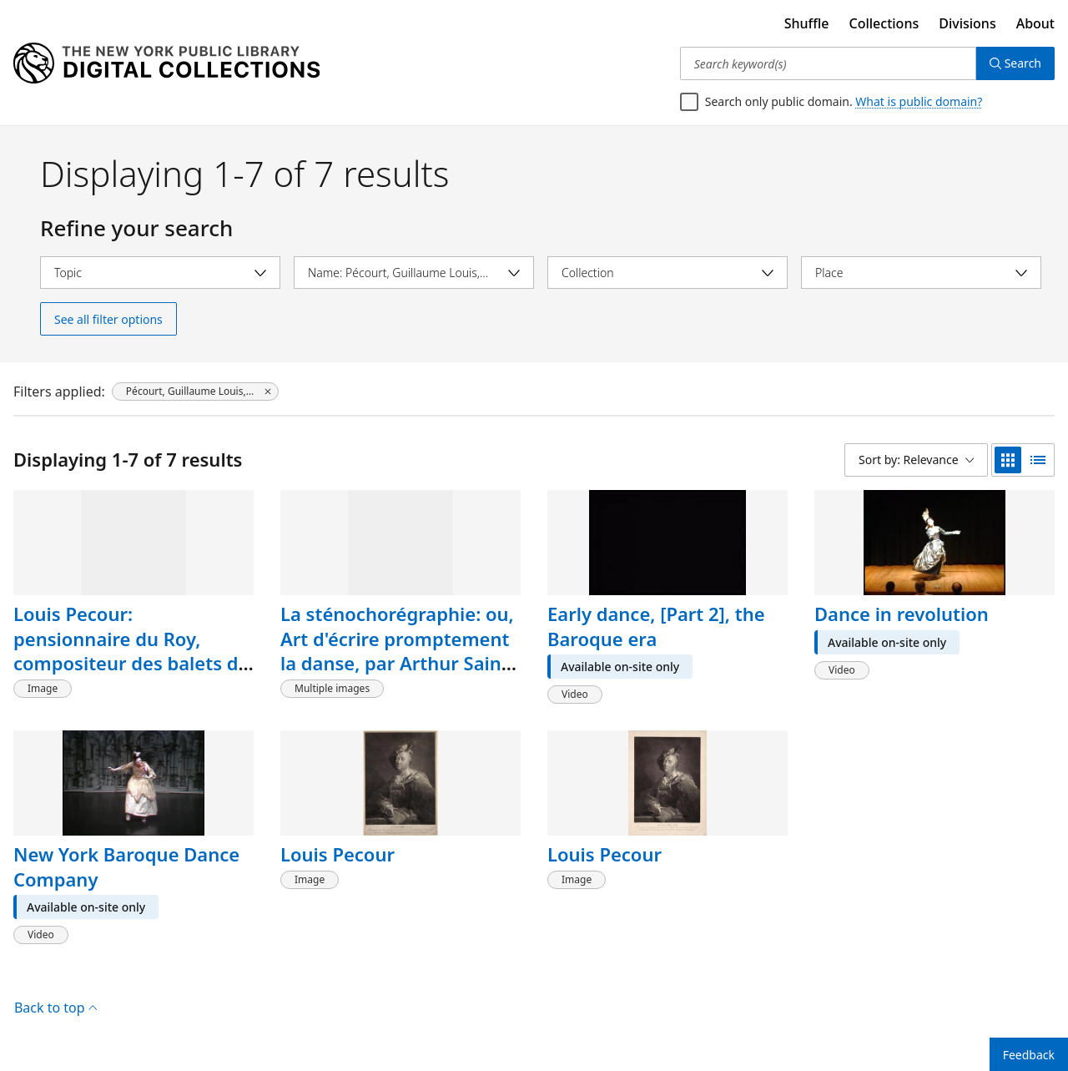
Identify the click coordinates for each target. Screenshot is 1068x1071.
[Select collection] (667, 272)
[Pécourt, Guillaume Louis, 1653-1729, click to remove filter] (195, 391)
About (1035, 23)
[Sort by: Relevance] (916, 460)
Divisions (967, 23)
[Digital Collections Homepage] (166, 63)
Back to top (55, 1007)
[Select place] (921, 272)
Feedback (1029, 1055)
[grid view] (1008, 460)
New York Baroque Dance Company (126, 866)
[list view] (1038, 460)
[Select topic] (160, 272)
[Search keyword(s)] (828, 63)
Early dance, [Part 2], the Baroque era (656, 626)
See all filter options (108, 319)
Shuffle (806, 23)
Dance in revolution (901, 613)
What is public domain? (918, 101)
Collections (884, 23)
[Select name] (414, 272)
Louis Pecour (337, 853)
